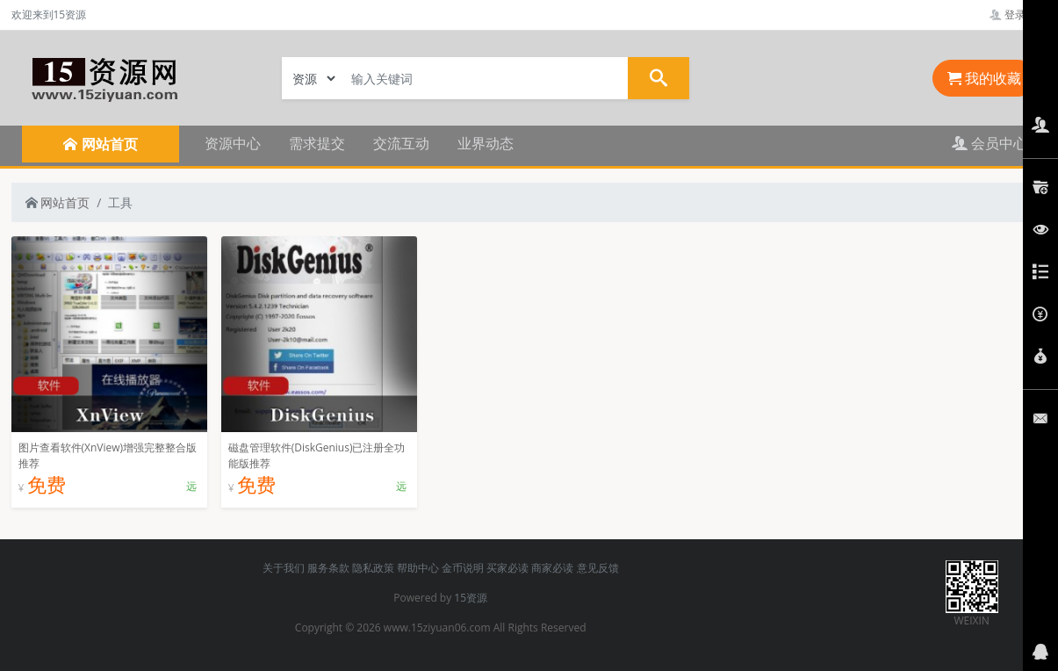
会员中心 (989, 143)
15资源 (470, 597)
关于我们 (284, 567)
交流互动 (401, 143)
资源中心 (233, 143)
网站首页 (57, 202)
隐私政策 (373, 567)
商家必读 (552, 567)
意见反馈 (598, 567)
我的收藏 (984, 78)
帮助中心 (418, 567)
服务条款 (328, 567)
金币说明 (463, 567)
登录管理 (1018, 14)
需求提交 (317, 143)
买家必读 (507, 567)
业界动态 (485, 143)
